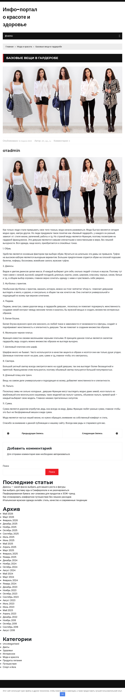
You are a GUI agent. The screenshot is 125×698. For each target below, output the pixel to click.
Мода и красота (11, 657)
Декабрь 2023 (10, 587)
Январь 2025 (9, 557)
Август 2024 (9, 570)
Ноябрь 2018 (9, 620)
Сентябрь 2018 (10, 627)
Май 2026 (8, 513)
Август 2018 (9, 630)
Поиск (6, 466)
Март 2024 (8, 577)
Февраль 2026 (10, 520)
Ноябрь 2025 (9, 527)
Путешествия (10, 663)
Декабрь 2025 (10, 523)
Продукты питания (12, 660)
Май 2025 (8, 543)
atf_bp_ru (46, 141)
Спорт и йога (9, 667)
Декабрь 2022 (10, 617)
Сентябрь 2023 (11, 597)
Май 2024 (8, 573)
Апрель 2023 (9, 613)
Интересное (9, 653)
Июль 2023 (8, 603)
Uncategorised (11, 643)
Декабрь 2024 (10, 560)
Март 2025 (8, 550)
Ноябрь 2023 (9, 590)
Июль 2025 (8, 537)
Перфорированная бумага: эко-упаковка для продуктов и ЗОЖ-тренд (39, 493)
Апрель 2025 (9, 547)
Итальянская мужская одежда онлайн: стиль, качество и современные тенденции (45, 500)
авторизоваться (61, 454)
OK (62, 694)
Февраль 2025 (10, 553)
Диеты (6, 647)
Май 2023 (8, 610)
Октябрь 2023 (10, 593)
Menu (9, 36)
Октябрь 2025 (10, 530)
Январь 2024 (9, 583)
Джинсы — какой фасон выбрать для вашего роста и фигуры (34, 487)
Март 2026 (8, 517)
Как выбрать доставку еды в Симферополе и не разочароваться (36, 490)
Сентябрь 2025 (11, 533)
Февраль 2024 (10, 580)
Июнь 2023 (8, 607)
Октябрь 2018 (10, 623)
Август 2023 (9, 600)
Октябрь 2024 (10, 567)
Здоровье (8, 650)
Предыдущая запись (33, 433)
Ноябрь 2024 (9, 563)
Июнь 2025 (8, 540)
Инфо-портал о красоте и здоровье (20, 17)
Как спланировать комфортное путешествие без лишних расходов (37, 497)
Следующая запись (92, 433)
